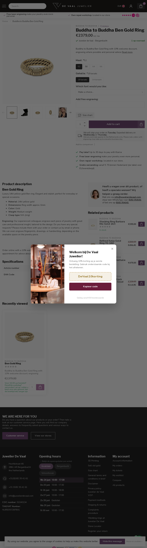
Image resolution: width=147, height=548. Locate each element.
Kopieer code (90, 286)
